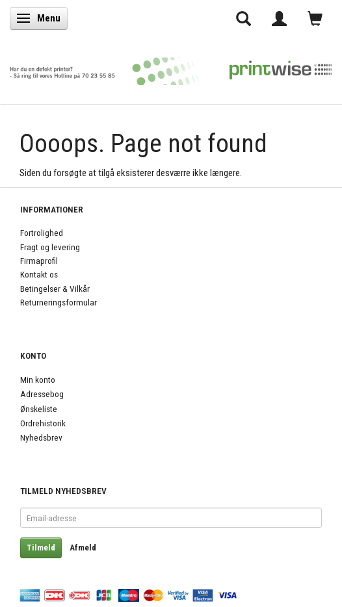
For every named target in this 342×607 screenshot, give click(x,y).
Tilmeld (41, 547)
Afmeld (83, 547)
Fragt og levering (50, 247)
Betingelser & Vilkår (55, 288)
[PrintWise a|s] (171, 67)
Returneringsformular (58, 302)
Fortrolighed (41, 232)
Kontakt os (39, 274)
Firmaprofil (39, 260)
